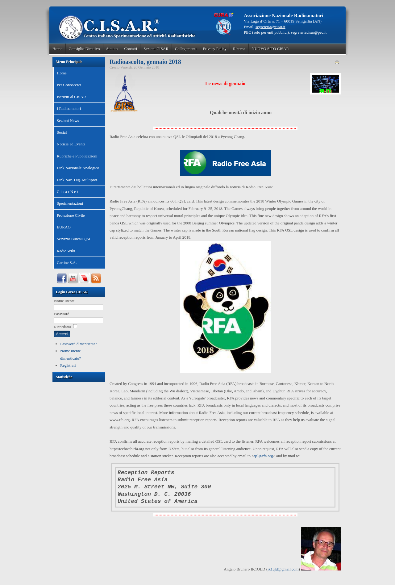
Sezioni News (68, 120)
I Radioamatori (69, 108)
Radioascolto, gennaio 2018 (145, 61)
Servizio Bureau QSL (74, 238)
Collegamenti (186, 48)
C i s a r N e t (67, 191)
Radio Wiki (66, 251)
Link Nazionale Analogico (78, 167)
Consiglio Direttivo (84, 48)
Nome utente (64, 301)
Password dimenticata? (78, 343)
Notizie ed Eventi (71, 144)
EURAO (64, 227)
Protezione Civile (71, 215)
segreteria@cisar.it (270, 26)
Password (61, 313)
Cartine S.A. (67, 262)
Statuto (112, 48)
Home (57, 48)
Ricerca (239, 48)
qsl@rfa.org (263, 455)
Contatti (130, 48)
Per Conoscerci (69, 84)
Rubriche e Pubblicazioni (77, 156)
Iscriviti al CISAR (71, 96)
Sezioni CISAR (155, 48)
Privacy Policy (215, 48)
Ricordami (62, 326)
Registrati (68, 365)
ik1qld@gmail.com (283, 569)
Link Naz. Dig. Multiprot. (77, 180)
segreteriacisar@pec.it (309, 32)
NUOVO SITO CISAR (270, 48)
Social (62, 132)
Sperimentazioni (70, 203)
